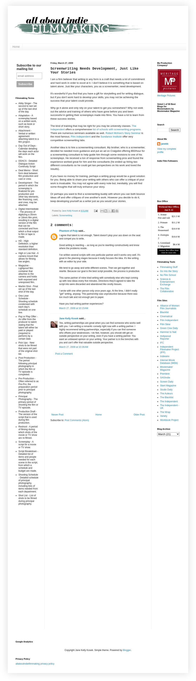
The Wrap (165, 412)
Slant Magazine (168, 385)
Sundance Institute (111, 136)
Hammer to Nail (168, 332)
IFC (162, 342)
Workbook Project (169, 420)
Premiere (165, 373)
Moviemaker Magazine (166, 368)
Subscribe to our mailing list (28, 67)
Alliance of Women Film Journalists (170, 307)
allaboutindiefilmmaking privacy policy (35, 663)
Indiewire (164, 356)
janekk (164, 143)
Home (16, 46)
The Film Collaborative (167, 290)
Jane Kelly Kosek (68, 318)
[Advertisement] (98, 384)
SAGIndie (165, 377)
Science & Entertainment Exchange (167, 282)
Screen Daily (166, 381)
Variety (163, 416)
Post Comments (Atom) (77, 420)
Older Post (139, 414)
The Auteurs (166, 393)
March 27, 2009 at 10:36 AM (73, 347)
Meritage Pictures (166, 95)
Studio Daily (166, 389)
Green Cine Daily (169, 328)
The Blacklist (166, 397)
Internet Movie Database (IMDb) (169, 361)
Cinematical (166, 316)
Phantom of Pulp (68, 231)
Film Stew (165, 324)
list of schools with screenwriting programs (117, 129)
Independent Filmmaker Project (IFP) (169, 349)
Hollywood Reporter (165, 337)
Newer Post (57, 414)
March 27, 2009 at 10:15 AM (73, 308)
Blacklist (164, 312)
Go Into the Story (169, 271)
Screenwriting (65, 215)
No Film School (168, 275)
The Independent (169, 401)
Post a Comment (64, 353)
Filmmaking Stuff (168, 267)
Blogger (127, 650)
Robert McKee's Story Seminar (123, 133)
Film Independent (81, 136)
